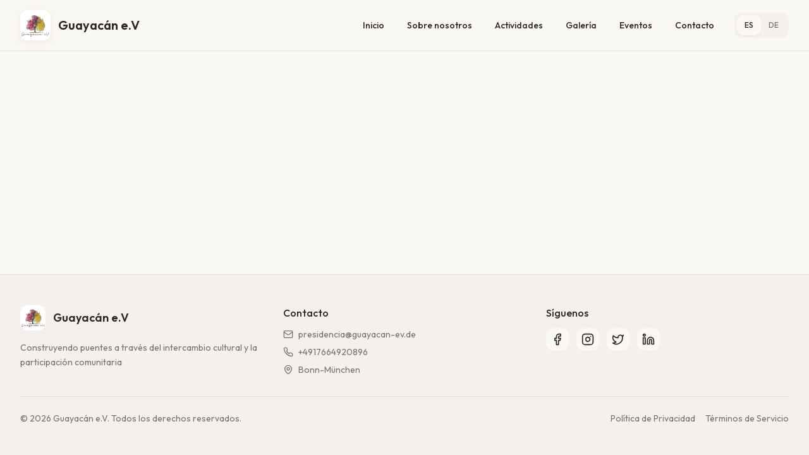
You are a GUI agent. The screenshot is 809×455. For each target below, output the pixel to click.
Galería (581, 25)
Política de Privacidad (653, 418)
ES (749, 25)
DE (774, 25)
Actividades (519, 25)
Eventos (635, 25)
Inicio (373, 25)
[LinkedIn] (648, 339)
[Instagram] (587, 339)
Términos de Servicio (747, 418)
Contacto (694, 25)
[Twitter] (618, 339)
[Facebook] (557, 339)
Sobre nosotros (439, 25)
